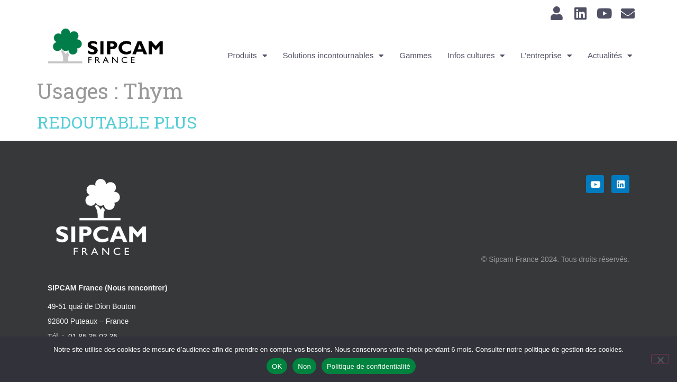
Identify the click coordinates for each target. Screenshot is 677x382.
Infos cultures (476, 56)
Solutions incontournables (333, 56)
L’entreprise (546, 56)
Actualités (610, 56)
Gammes (415, 55)
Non (304, 366)
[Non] (660, 358)
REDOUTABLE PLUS (117, 122)
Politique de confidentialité (368, 366)
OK (277, 366)
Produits (247, 56)
